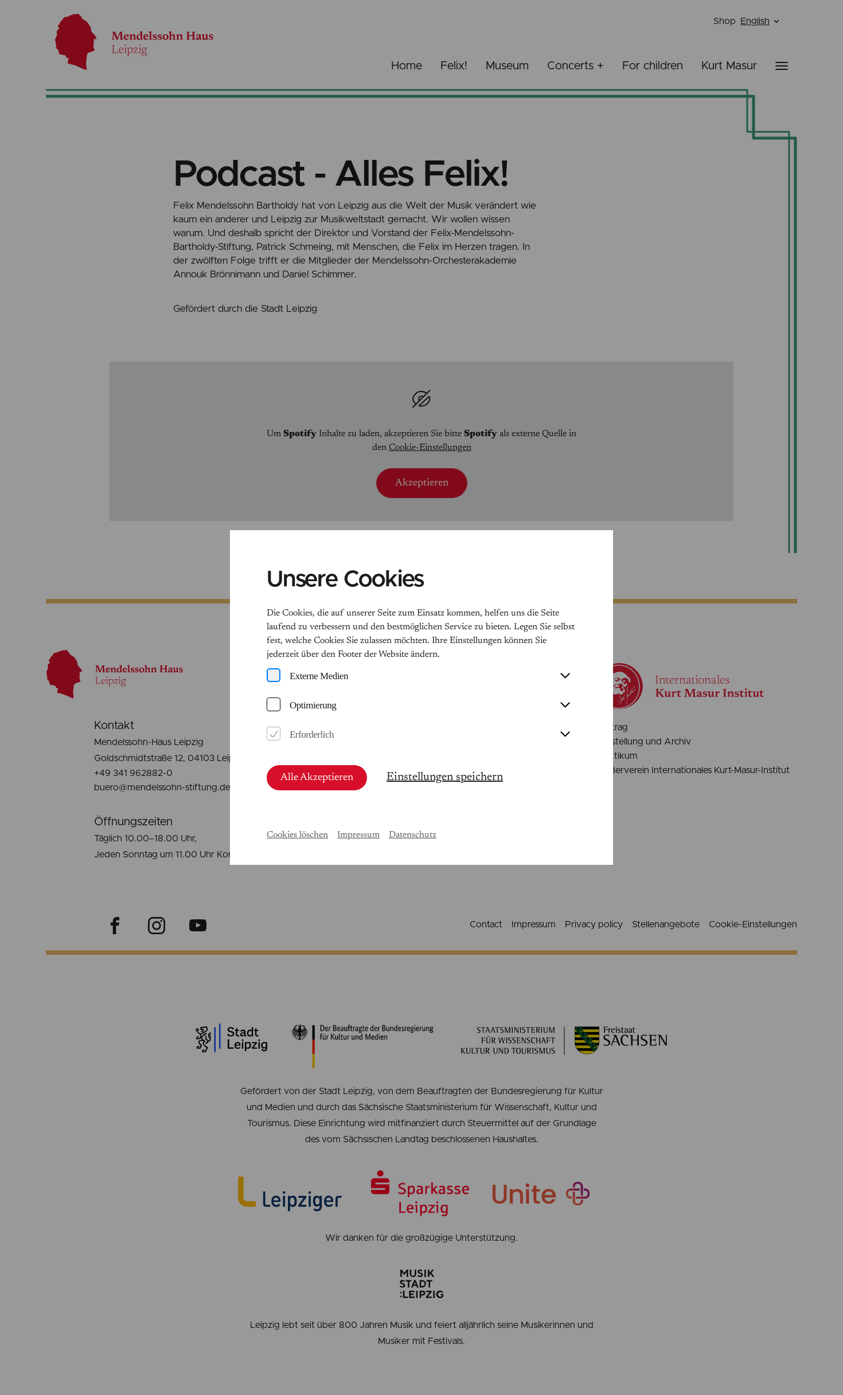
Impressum (358, 835)
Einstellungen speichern (445, 777)
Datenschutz (412, 835)
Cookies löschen (297, 835)
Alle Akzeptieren (316, 778)
